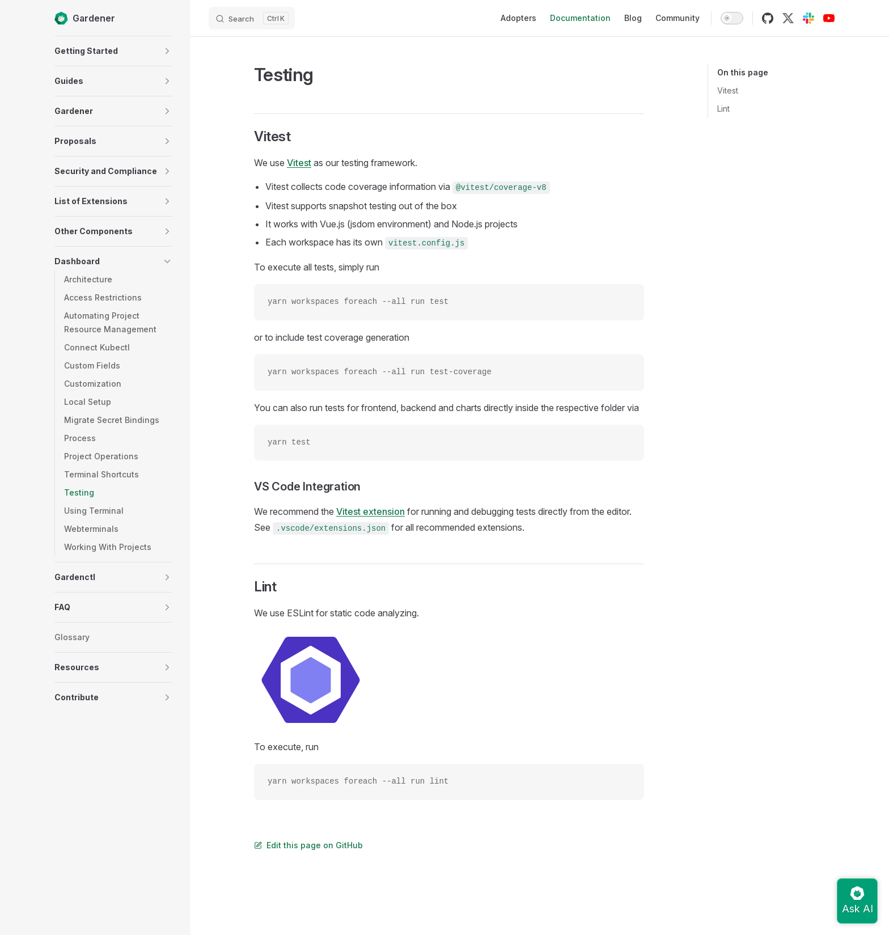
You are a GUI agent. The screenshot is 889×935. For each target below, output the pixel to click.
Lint (723, 108)
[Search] (252, 18)
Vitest (727, 90)
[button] (167, 51)
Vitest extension (370, 511)
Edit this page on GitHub (308, 845)
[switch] (732, 18)
